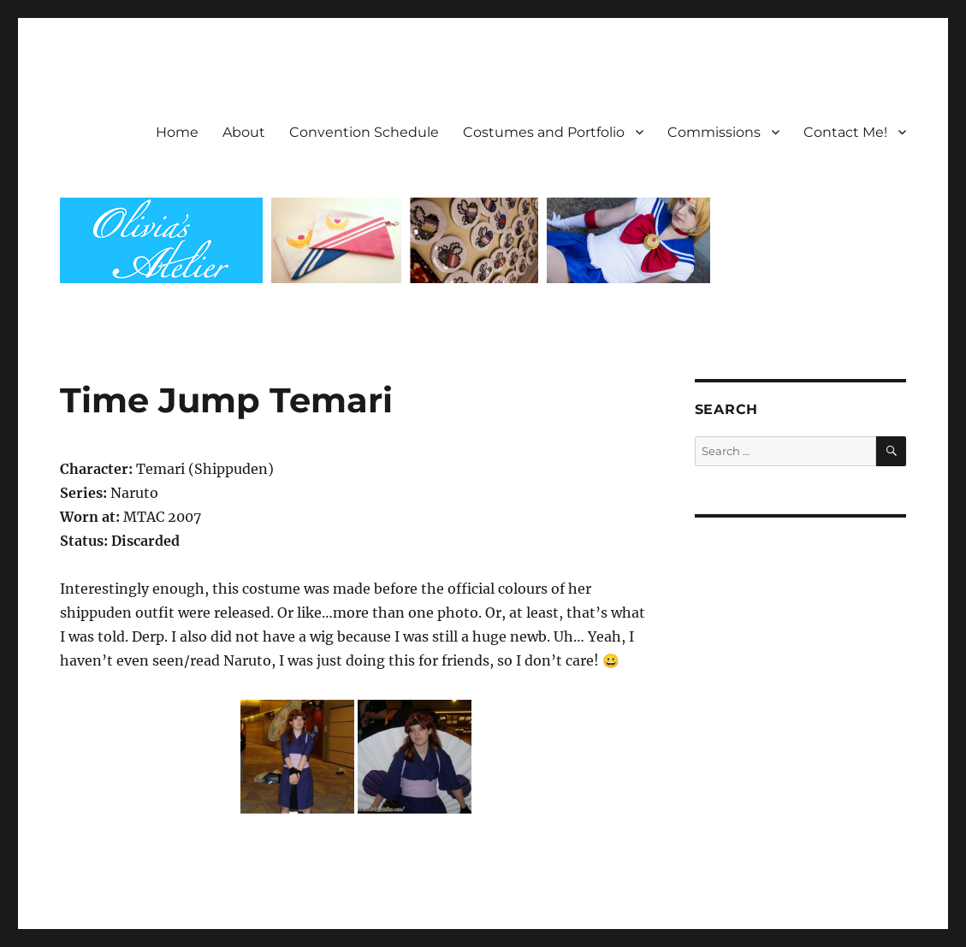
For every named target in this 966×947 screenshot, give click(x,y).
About (243, 132)
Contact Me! (845, 132)
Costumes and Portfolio (544, 132)
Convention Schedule (364, 132)
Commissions (714, 132)
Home (177, 132)
